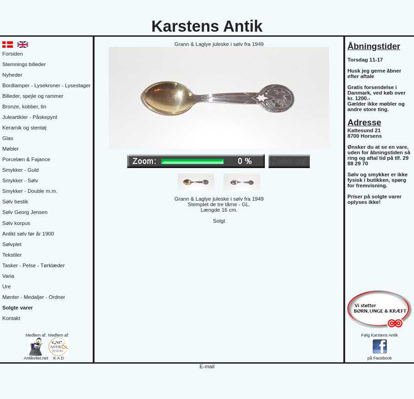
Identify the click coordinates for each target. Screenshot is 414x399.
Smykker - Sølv (20, 180)
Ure (6, 286)
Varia (8, 276)
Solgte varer (17, 307)
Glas (7, 138)
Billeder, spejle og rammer (32, 96)
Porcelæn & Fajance (26, 159)
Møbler (10, 149)
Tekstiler (12, 255)
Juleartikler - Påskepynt (29, 117)
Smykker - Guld (20, 170)
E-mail (207, 366)
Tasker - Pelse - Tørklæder (33, 265)
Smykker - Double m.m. (29, 191)
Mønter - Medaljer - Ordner (33, 297)
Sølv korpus (16, 223)
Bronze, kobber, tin (24, 106)
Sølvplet (12, 244)
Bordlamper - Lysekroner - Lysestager (46, 85)
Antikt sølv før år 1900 (28, 233)
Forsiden (12, 53)
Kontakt (11, 318)
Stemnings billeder (24, 64)
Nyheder (12, 75)
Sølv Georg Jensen (25, 212)
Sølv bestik (15, 201)
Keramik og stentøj (24, 127)
